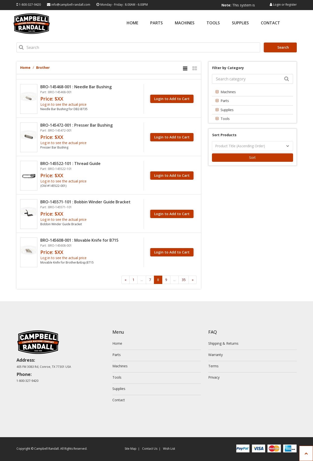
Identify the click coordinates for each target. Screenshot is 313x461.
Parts (156, 23)
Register (291, 4)
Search (281, 47)
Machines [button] (228, 92)
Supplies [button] (227, 110)
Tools (213, 23)
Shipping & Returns (223, 343)
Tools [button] (225, 118)
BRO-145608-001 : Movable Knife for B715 (79, 240)
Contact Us (149, 448)
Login (277, 4)
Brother (43, 67)
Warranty (215, 354)
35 (184, 279)
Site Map (130, 448)
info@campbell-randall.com (70, 4)
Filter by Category (228, 67)
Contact (270, 23)
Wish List (169, 448)
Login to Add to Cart (172, 98)
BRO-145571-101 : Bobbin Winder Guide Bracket (85, 202)
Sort (252, 157)
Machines (184, 23)
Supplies (240, 23)
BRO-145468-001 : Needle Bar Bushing (76, 86)
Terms (213, 366)
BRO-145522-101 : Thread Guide (70, 163)
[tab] (252, 92)
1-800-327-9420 (30, 4)
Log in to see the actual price (63, 104)
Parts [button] (225, 101)
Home (132, 23)
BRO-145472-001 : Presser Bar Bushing (76, 125)
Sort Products (224, 135)
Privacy (214, 377)
